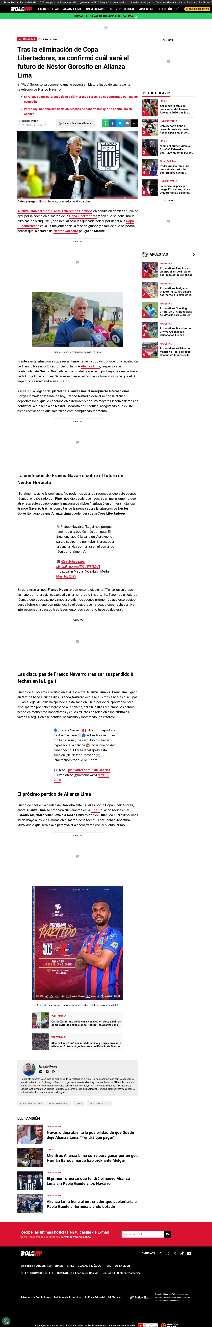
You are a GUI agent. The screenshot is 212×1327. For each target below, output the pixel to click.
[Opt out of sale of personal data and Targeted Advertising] (6, 1321)
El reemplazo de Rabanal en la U (59, 2)
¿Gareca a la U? (88, 2)
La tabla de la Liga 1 (141, 2)
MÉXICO (96, 1241)
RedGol (106, 1248)
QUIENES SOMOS (31, 1248)
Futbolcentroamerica (127, 1248)
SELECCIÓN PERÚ (168, 9)
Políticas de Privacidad (67, 1272)
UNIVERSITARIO (95, 9)
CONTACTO (64, 1248)
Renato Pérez (30, 120)
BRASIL (58, 1241)
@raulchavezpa (55, 556)
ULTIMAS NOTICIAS (47, 9)
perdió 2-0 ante (54, 211)
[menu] (6, 9)
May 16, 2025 (104, 561)
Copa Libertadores (83, 216)
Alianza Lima (50, 39)
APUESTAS (146, 9)
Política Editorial (95, 1272)
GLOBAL (83, 1241)
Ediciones (27, 1241)
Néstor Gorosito (65, 231)
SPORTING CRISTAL (122, 9)
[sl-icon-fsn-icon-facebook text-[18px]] (160, 1229)
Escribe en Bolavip (86, 1248)
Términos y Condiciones (75, 1212)
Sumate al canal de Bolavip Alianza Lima (106, 16)
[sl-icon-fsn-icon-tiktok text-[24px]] (182, 1229)
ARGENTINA (43, 1241)
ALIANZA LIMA (72, 9)
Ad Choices (114, 1272)
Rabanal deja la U (29, 2)
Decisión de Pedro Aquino (169, 2)
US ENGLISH (122, 1241)
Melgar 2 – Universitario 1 (113, 2)
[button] (112, 123)
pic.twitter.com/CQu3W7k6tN (90, 556)
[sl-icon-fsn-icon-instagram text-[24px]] (167, 1229)
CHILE (70, 1241)
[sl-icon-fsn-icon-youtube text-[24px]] (189, 1229)
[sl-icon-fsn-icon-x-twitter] (175, 1229)
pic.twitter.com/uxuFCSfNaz (74, 750)
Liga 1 (95, 785)
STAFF (49, 1248)
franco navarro (58, 1078)
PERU (108, 1241)
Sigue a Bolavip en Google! (77, 123)
